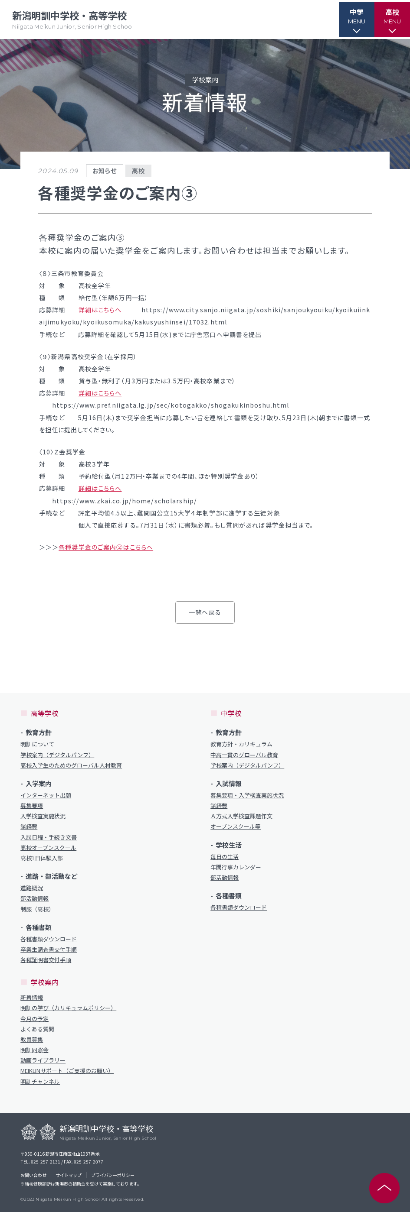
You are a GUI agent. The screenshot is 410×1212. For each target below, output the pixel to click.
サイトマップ (69, 1175)
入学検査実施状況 (43, 816)
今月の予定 (34, 1019)
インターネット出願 (45, 795)
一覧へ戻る (205, 612)
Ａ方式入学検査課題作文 (241, 816)
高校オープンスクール (48, 848)
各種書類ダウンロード (48, 939)
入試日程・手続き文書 (48, 837)
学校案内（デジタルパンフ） (57, 755)
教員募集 (31, 1039)
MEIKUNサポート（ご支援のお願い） (67, 1071)
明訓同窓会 (34, 1050)
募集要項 (31, 806)
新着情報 (31, 997)
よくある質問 (37, 1029)
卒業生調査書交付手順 (48, 949)
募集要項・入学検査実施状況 (247, 795)
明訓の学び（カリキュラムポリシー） (68, 1008)
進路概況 (31, 888)
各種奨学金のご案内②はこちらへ (106, 547)
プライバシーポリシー (112, 1175)
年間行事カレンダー (235, 867)
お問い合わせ (33, 1175)
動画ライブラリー (43, 1060)
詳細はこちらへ (100, 309)
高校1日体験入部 (41, 858)
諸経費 (28, 826)
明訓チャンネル (40, 1082)
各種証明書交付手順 (45, 960)
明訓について (37, 744)
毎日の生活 (224, 857)
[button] (351, 19)
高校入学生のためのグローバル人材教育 (71, 765)
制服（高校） (37, 909)
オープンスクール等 (235, 826)
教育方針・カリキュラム (241, 744)
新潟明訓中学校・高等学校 (74, 20)
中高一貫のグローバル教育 (244, 755)
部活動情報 (34, 898)
